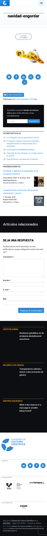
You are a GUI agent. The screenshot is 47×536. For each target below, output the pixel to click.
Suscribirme (34, 121)
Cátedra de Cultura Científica (22, 521)
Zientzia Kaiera (10, 329)
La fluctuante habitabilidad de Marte (21, 150)
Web (5, 299)
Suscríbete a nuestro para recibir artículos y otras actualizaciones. (23, 113)
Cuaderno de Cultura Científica (21, 526)
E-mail (6, 290)
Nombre (7, 280)
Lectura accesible (23, 37)
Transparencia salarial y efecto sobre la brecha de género (31, 372)
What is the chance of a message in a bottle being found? (30, 408)
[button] (9, 77)
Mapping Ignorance (12, 401)
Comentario (8, 257)
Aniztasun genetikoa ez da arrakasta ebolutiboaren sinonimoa (31, 336)
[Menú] (41, 3)
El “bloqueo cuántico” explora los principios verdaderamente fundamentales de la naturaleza (23, 143)
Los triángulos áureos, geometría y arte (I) (23, 138)
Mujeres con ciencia (13, 365)
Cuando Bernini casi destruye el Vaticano (22, 159)
